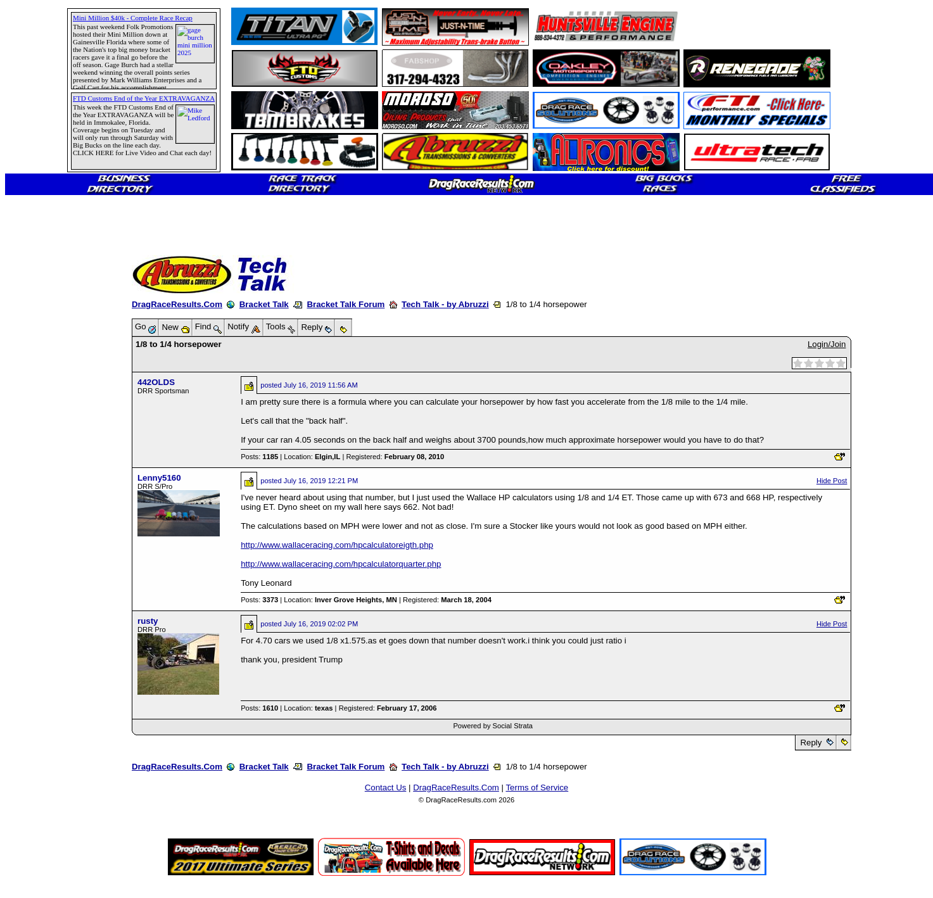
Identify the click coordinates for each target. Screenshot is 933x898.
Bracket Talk (264, 304)
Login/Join (827, 344)
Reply (811, 742)
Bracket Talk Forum (345, 304)
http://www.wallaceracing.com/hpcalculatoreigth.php (337, 545)
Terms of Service (536, 787)
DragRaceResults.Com (177, 304)
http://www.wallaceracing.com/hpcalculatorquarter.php (341, 564)
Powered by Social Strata (493, 726)
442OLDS (156, 382)
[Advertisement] (54, 459)
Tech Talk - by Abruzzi (445, 304)
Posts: (259, 456)
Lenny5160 (159, 478)
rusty (147, 621)
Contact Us (386, 787)
